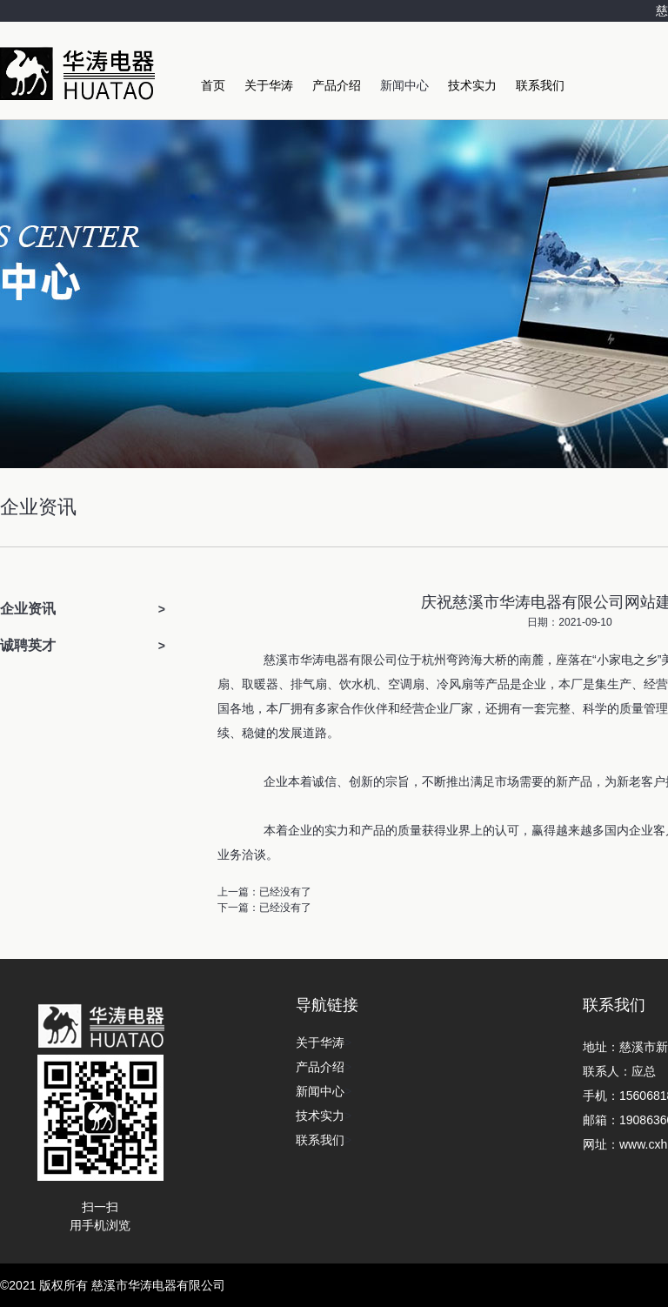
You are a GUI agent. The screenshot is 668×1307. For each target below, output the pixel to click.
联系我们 (540, 85)
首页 (213, 85)
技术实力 (472, 85)
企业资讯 (28, 608)
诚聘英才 (28, 645)
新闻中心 (404, 85)
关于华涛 (268, 85)
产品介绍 (336, 85)
